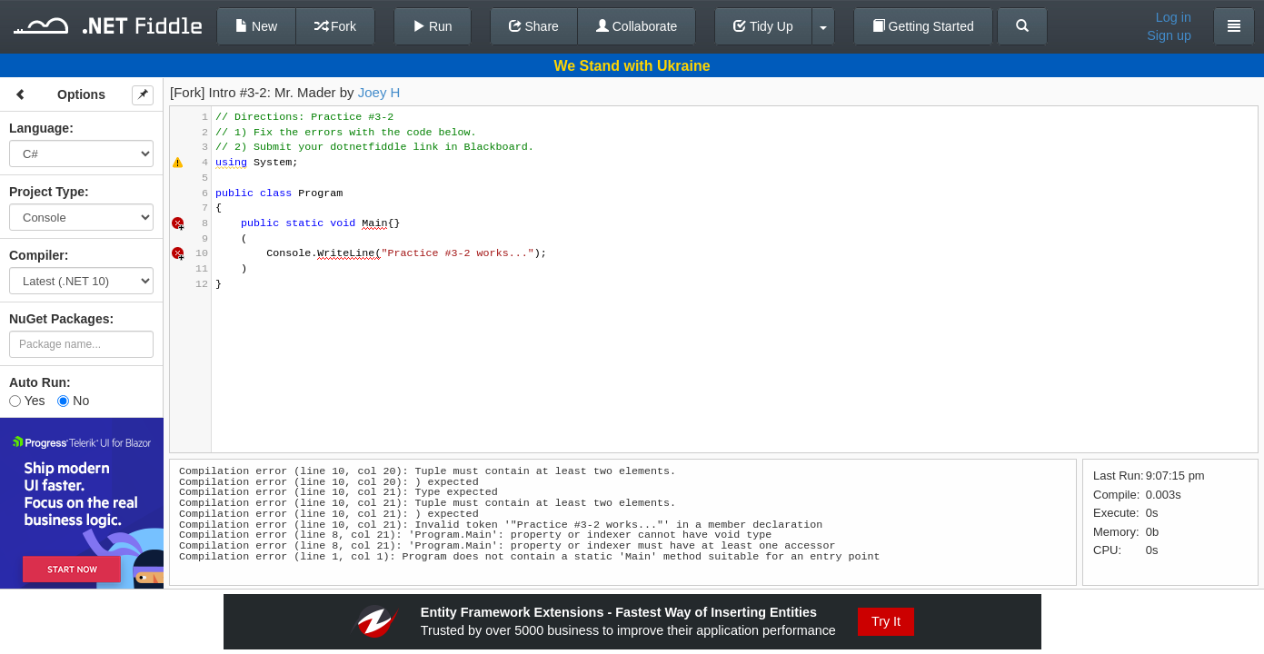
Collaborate (637, 26)
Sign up (1169, 35)
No (73, 400)
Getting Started (923, 26)
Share (534, 26)
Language (39, 128)
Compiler (37, 255)
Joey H (379, 92)
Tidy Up (762, 26)
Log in (1173, 17)
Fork (335, 26)
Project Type (47, 191)
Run (433, 26)
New (256, 26)
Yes (27, 400)
